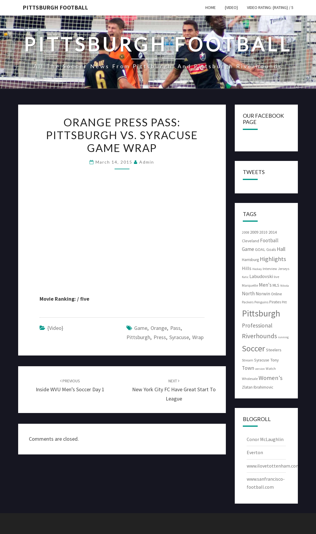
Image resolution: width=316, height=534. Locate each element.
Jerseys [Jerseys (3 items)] (283, 268)
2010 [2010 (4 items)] (263, 232)
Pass (175, 328)
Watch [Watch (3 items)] (271, 368)
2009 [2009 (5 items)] (254, 232)
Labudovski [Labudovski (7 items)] (261, 276)
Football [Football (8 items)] (269, 240)
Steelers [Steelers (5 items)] (273, 350)
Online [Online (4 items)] (276, 294)
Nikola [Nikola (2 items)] (284, 286)
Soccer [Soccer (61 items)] (253, 348)
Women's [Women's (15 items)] (270, 378)
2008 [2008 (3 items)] (245, 232)
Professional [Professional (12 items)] (257, 325)
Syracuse (179, 337)
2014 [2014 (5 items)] (272, 232)
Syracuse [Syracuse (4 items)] (261, 360)
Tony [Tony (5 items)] (274, 360)
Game (140, 328)
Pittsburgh (138, 337)
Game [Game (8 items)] (248, 249)
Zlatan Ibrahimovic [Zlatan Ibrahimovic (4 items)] (257, 387)
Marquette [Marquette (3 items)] (250, 285)
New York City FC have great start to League (174, 390)
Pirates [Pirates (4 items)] (275, 302)
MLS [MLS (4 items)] (276, 285)
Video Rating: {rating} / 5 (270, 7)
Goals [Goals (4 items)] (271, 249)
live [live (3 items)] (276, 276)
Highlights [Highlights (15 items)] (273, 259)
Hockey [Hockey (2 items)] (257, 269)
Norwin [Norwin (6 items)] (263, 294)
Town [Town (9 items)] (248, 368)
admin (146, 161)
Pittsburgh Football (55, 7)
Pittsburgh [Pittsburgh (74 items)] (261, 313)
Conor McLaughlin (265, 439)
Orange (159, 328)
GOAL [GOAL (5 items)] (260, 249)
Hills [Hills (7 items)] (246, 268)
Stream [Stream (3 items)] (247, 360)
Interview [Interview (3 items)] (270, 268)
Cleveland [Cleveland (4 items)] (250, 240)
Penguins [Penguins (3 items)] (261, 302)
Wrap (198, 337)
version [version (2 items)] (260, 369)
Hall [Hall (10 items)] (281, 249)
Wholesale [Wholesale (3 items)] (250, 378)
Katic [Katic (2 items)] (245, 277)
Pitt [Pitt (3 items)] (284, 302)
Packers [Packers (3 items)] (248, 302)
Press (160, 337)
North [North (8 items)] (248, 293)
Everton (255, 452)
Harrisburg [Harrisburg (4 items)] (250, 259)
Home (210, 7)
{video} (231, 7)
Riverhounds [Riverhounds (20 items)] (259, 336)
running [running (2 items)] (283, 337)
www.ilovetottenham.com (273, 466)
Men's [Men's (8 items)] (265, 285)
